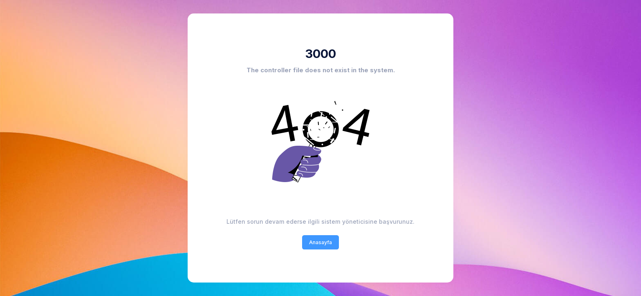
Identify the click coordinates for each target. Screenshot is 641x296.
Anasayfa (320, 242)
